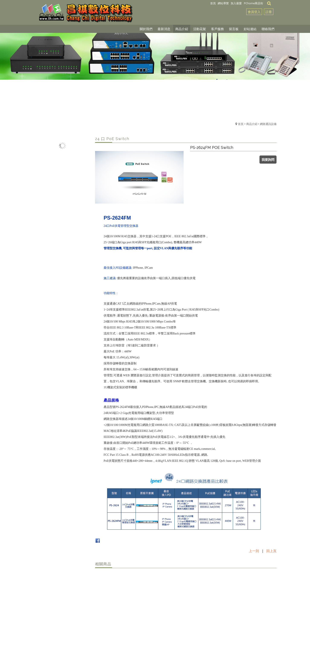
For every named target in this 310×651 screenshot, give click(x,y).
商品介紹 (251, 124)
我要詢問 (268, 159)
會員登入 (254, 12)
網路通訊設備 (268, 124)
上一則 (254, 550)
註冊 (268, 12)
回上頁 (271, 550)
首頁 (240, 124)
